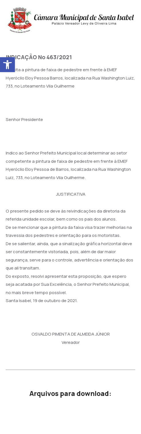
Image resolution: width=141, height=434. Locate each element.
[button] (7, 64)
